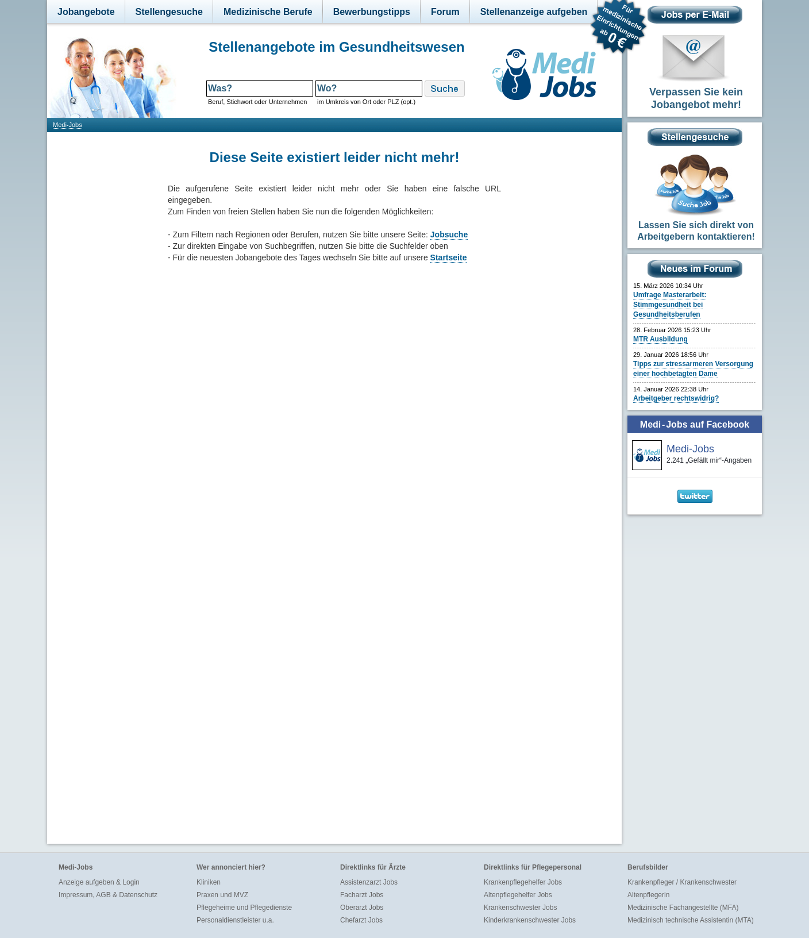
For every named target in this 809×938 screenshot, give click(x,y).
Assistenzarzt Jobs (369, 882)
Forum (445, 12)
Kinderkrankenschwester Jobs (530, 920)
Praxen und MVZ (222, 895)
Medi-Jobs (67, 124)
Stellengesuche (169, 12)
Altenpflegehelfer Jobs (518, 895)
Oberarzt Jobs (361, 908)
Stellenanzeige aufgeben (534, 12)
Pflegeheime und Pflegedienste (244, 908)
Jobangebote (86, 12)
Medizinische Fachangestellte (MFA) (682, 908)
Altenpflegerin (648, 895)
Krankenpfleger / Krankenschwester (682, 882)
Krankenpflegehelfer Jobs (523, 882)
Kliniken (209, 882)
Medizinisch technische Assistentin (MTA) (690, 920)
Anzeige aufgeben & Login (99, 882)
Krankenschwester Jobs (520, 908)
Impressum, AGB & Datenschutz (108, 895)
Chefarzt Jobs (361, 920)
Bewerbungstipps (371, 12)
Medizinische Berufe (268, 12)
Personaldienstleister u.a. (235, 920)
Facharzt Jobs (361, 895)
